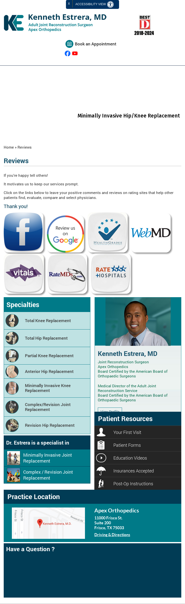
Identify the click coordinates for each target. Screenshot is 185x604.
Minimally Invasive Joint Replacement (47, 458)
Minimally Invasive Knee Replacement (48, 388)
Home (9, 147)
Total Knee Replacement (48, 320)
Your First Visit (127, 432)
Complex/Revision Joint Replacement (48, 407)
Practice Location (33, 496)
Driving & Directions (112, 534)
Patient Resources (125, 418)
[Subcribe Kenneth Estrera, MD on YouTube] (75, 53)
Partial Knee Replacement (49, 355)
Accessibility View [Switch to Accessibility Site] (94, 4)
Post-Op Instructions (133, 484)
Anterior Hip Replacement (49, 371)
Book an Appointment (95, 44)
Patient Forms (127, 445)
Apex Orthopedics (116, 510)
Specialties (22, 304)
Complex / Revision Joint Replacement (48, 475)
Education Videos (130, 458)
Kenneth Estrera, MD (127, 353)
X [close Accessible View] (69, 3)
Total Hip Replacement (46, 338)
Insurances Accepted (133, 471)
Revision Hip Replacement (50, 425)
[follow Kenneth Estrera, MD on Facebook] (67, 53)
